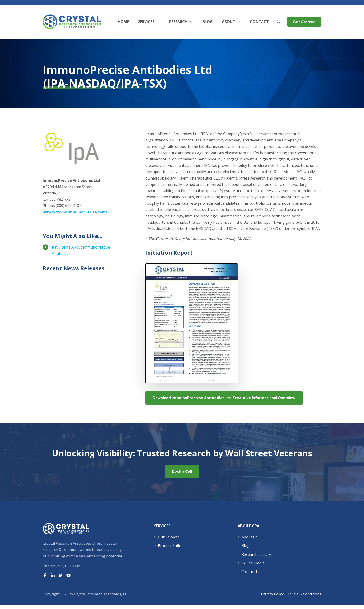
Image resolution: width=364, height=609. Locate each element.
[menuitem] (169, 541)
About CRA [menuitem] (248, 530)
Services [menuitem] (162, 530)
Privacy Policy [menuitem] (272, 598)
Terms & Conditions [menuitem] (304, 598)
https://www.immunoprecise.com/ (75, 212)
